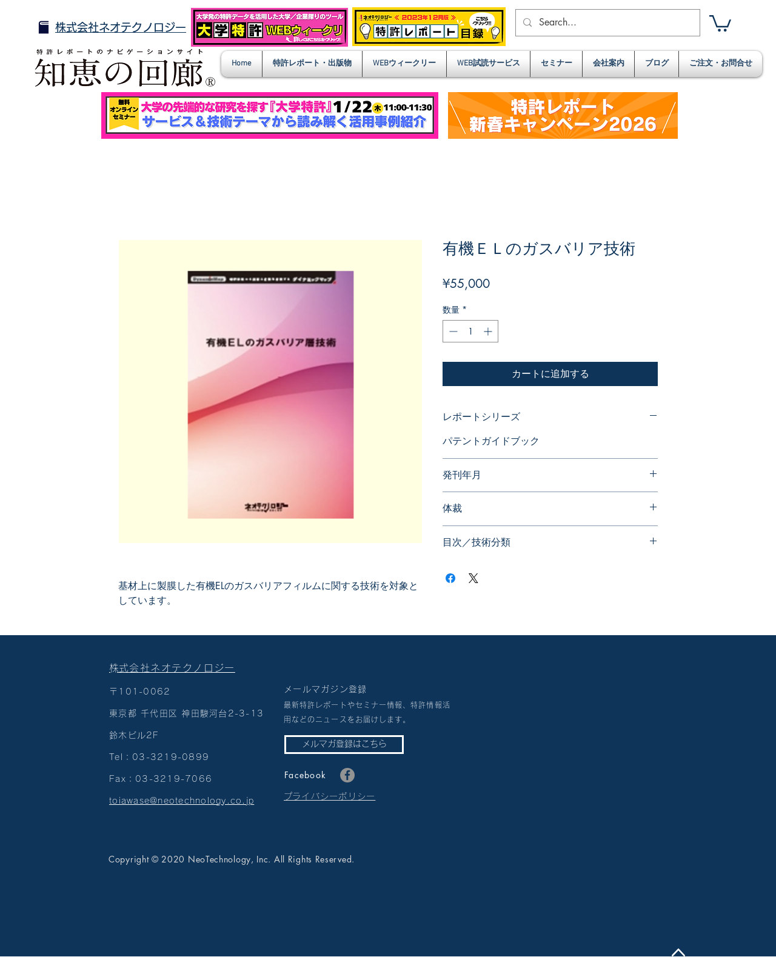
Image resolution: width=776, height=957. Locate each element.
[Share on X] (473, 578)
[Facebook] (347, 775)
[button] (720, 22)
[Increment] (489, 331)
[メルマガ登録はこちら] (344, 744)
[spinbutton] (470, 331)
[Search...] (606, 23)
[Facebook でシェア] (450, 578)
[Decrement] (452, 331)
